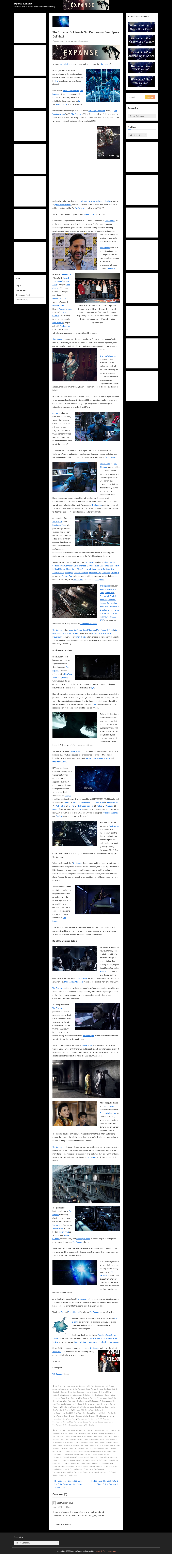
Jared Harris (89, 562)
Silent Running (105, 971)
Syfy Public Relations (62, 204)
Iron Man (67, 1401)
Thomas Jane (112, 268)
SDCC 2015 (62, 1463)
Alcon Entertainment (71, 90)
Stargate (68, 795)
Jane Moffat (114, 566)
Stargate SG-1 (90, 758)
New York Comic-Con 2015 (62, 1410)
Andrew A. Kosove (59, 1389)
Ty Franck (110, 630)
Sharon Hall (104, 596)
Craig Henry (110, 569)
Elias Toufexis (57, 322)
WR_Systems (57, 1374)
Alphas (99, 806)
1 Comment (85, 41)
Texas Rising (71, 1419)
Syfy (56, 81)
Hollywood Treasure (85, 806)
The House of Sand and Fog (62, 1422)
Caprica (59, 816)
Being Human (112, 802)
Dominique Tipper (59, 298)
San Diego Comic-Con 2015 (62, 1413)
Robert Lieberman (99, 633)
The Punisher (57, 1425)
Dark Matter (60, 806)
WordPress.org (22, 300)
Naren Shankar (73, 633)
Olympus (76, 1410)
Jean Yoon (106, 572)
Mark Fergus (101, 630)
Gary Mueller (112, 603)
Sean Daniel (109, 592)
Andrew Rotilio (58, 572)
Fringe (106, 562)
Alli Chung (93, 569)
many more (99, 579)
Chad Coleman (113, 1436)
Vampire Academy (77, 1425)
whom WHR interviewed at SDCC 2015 (108, 617)
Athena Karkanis (65, 309)
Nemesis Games (89, 1457)
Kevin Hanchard (93, 566)
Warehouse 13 (86, 802)
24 (89, 1386)
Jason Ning (104, 606)
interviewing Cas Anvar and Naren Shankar (94, 201)
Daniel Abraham (89, 630)
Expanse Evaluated (23, 3)
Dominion (109, 806)
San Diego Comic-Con (97, 110)
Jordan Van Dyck (95, 572)
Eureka (66, 802)
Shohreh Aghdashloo (108, 356)
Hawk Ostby (114, 606)
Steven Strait (66, 274)
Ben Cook (107, 1389)
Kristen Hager (71, 569)
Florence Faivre (58, 305)
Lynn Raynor (105, 610)
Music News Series (97, 1407)
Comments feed (23, 295)
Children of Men (104, 1392)
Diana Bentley (82, 569)
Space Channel (61, 104)
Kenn (75, 41)
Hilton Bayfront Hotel (112, 1445)
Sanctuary (100, 802)
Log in (18, 286)
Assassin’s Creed (84, 1389)
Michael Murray (58, 569)
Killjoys (71, 806)
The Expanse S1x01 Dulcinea (98, 1419)
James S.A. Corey (75, 630)
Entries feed (21, 290)
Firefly (54, 809)
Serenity (78, 809)
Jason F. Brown (106, 589)
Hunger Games (57, 1401)
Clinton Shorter (80, 637)
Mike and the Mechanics (74, 982)
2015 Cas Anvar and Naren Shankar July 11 (71, 1386)
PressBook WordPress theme (105, 1551)
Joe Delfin (101, 569)
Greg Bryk (115, 572)
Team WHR (56, 1351)
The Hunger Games (81, 1422)
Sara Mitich (104, 566)
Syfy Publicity (57, 1469)
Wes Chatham (57, 1228)
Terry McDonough (76, 1469)
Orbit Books (85, 1410)
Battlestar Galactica (110, 813)
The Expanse (105, 64)
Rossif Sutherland (81, 572)
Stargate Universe (59, 762)
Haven (75, 802)
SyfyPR (66, 1469)
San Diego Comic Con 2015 (90, 1460)
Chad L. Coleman (91, 1392)
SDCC (54, 1463)
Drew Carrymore (66, 566)
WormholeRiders (67, 64)
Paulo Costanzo (111, 1457)
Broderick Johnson (60, 1392)
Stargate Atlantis (103, 758)
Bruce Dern (72, 1392)
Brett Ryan (69, 572)
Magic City (56, 1407)
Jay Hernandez (80, 566)
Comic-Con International (73, 1395)
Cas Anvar (56, 413)
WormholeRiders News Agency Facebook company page (96, 1342)
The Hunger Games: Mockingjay (100, 1422)
